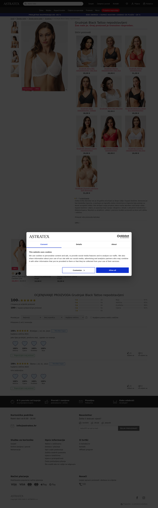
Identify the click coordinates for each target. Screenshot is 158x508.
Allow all (112, 270)
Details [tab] (79, 244)
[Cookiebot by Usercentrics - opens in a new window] (119, 236)
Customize (79, 270)
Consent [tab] (44, 244)
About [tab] (114, 244)
